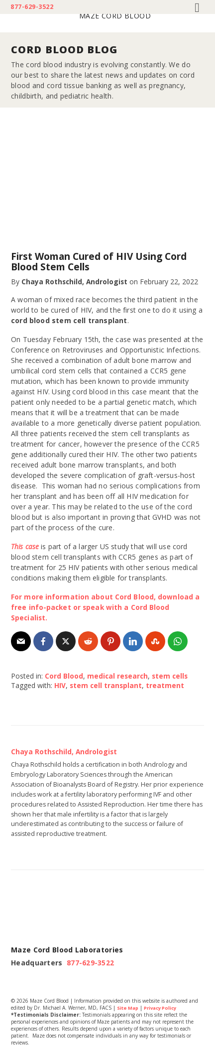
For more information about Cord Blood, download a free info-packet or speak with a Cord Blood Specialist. (106, 607)
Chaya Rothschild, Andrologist (75, 281)
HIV (60, 685)
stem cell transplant (106, 685)
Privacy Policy (164, 1007)
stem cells (172, 676)
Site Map (128, 1007)
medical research (118, 676)
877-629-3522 (32, 7)
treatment (166, 685)
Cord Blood (64, 676)
